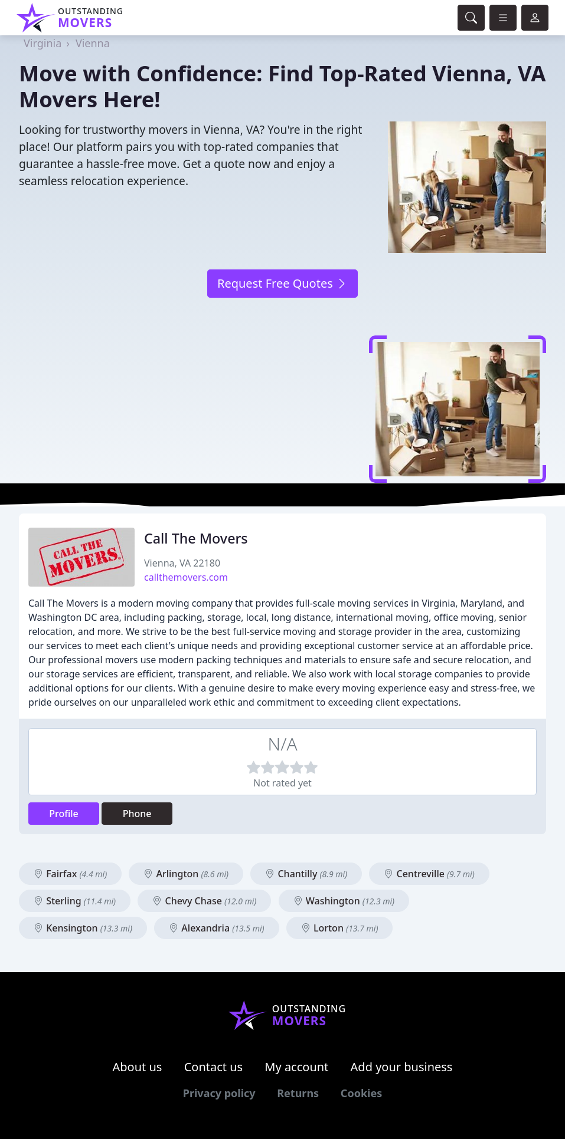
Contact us (213, 1067)
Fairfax (70, 873)
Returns (298, 1093)
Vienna (93, 43)
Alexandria (216, 927)
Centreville (429, 873)
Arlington (185, 873)
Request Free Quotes (282, 283)
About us (137, 1067)
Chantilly (306, 873)
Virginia (42, 43)
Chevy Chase (204, 900)
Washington (344, 900)
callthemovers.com (186, 577)
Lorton (339, 927)
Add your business (402, 1067)
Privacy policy (219, 1093)
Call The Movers (196, 538)
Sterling (75, 900)
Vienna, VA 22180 (182, 563)
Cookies (361, 1093)
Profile (64, 813)
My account (296, 1067)
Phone (137, 813)
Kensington (83, 927)
